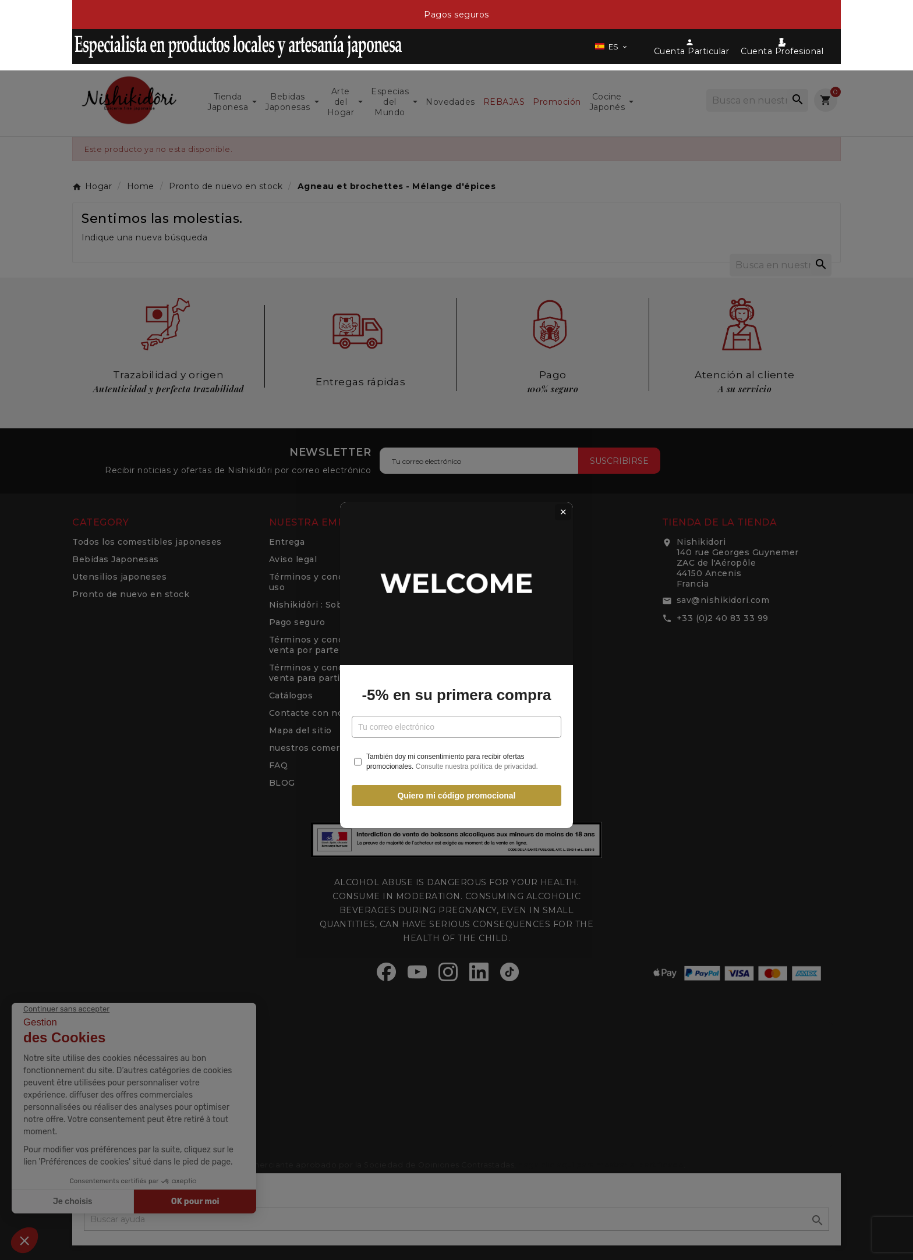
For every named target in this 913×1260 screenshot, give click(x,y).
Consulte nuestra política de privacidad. (477, 731)
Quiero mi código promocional (456, 760)
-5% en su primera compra (456, 659)
